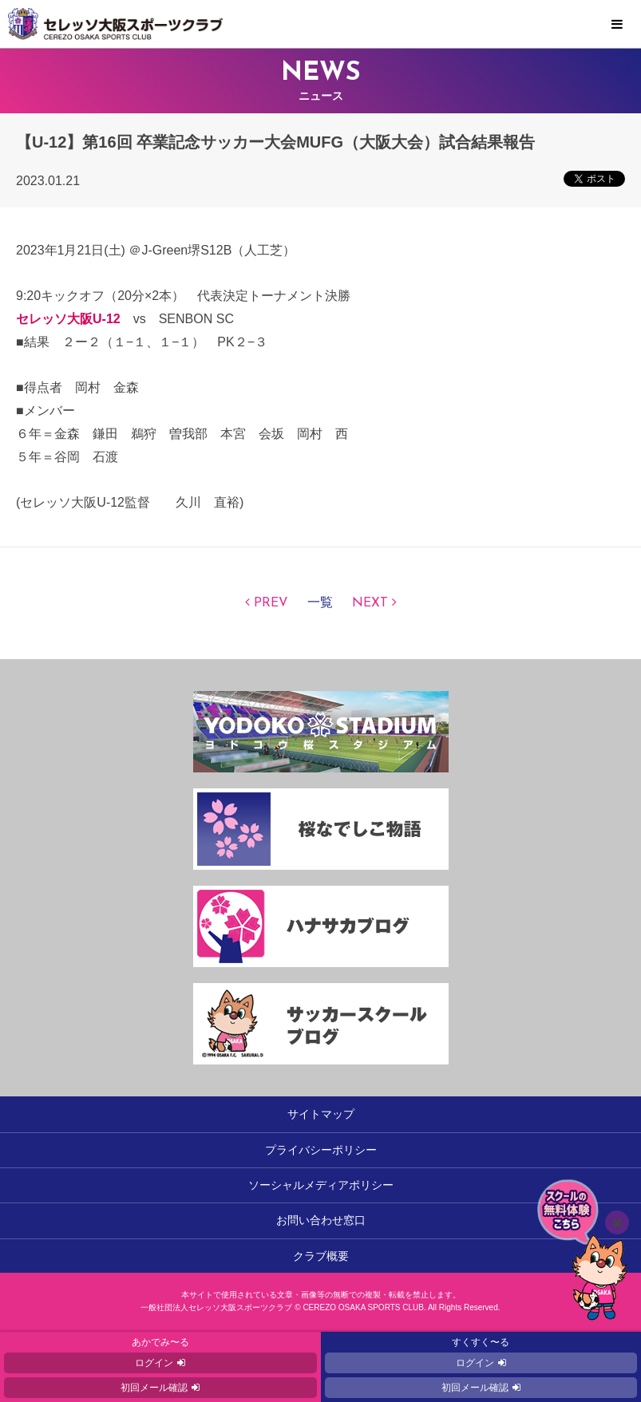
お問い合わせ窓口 (321, 1220)
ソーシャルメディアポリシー (321, 1185)
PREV (271, 603)
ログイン (154, 1362)
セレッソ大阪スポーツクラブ (320, 24)
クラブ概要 (321, 1256)
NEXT (370, 603)
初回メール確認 (154, 1387)
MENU (617, 24)
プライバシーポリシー (321, 1149)
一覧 (320, 603)
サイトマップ (320, 1114)
